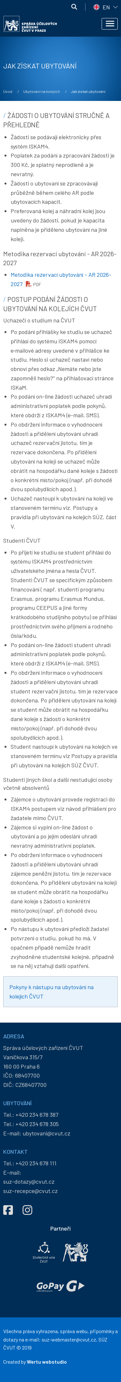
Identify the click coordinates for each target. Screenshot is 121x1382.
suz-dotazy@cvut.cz (29, 1181)
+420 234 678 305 (37, 1123)
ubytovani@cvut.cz (46, 1133)
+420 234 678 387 (36, 1114)
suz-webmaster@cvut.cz (69, 1339)
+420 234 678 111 (35, 1163)
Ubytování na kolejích (41, 91)
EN (106, 7)
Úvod (7, 91)
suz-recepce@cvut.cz (30, 1190)
